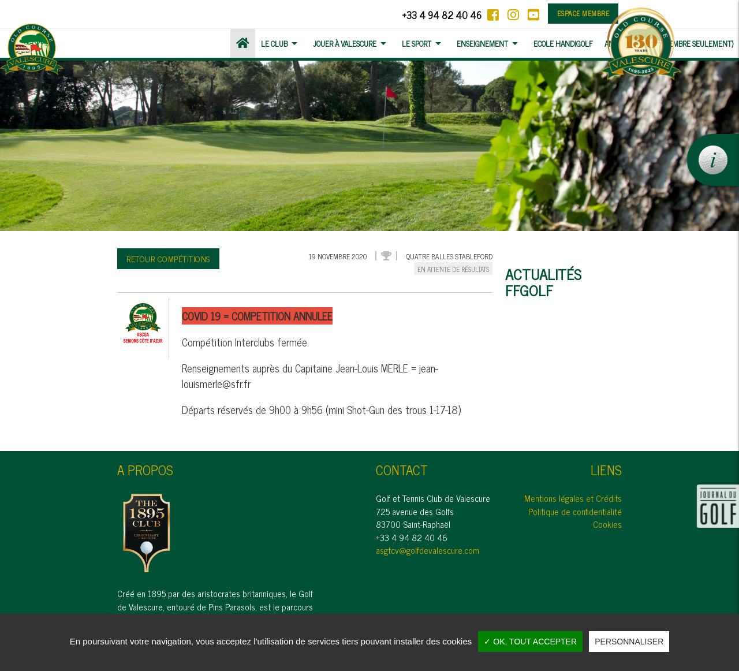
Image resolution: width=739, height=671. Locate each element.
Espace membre (583, 13)
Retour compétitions (168, 258)
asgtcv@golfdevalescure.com (427, 550)
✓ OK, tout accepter (530, 641)
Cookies (607, 524)
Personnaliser (629, 641)
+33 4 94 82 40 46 (442, 15)
